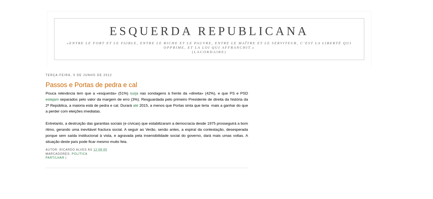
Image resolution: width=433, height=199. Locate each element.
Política (80, 153)
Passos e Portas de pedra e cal (91, 84)
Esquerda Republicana (209, 31)
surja (134, 93)
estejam (52, 99)
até (135, 105)
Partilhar (55, 157)
